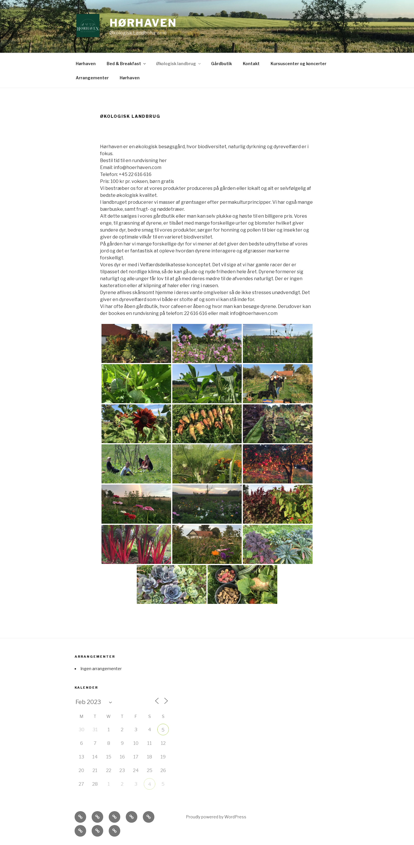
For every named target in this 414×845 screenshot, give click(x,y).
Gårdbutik (221, 63)
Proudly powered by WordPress (216, 816)
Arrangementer (92, 77)
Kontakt (251, 63)
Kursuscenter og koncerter (298, 63)
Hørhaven (143, 23)
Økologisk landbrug (179, 63)
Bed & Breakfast (127, 63)
